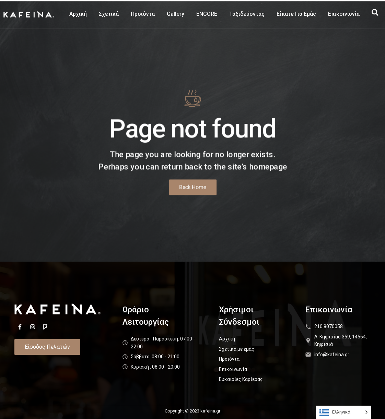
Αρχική (78, 14)
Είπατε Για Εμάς (296, 14)
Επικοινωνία (344, 14)
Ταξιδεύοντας (247, 14)
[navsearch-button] (375, 14)
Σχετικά (109, 14)
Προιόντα (143, 14)
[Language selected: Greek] (343, 412)
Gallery (175, 14)
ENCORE (206, 14)
